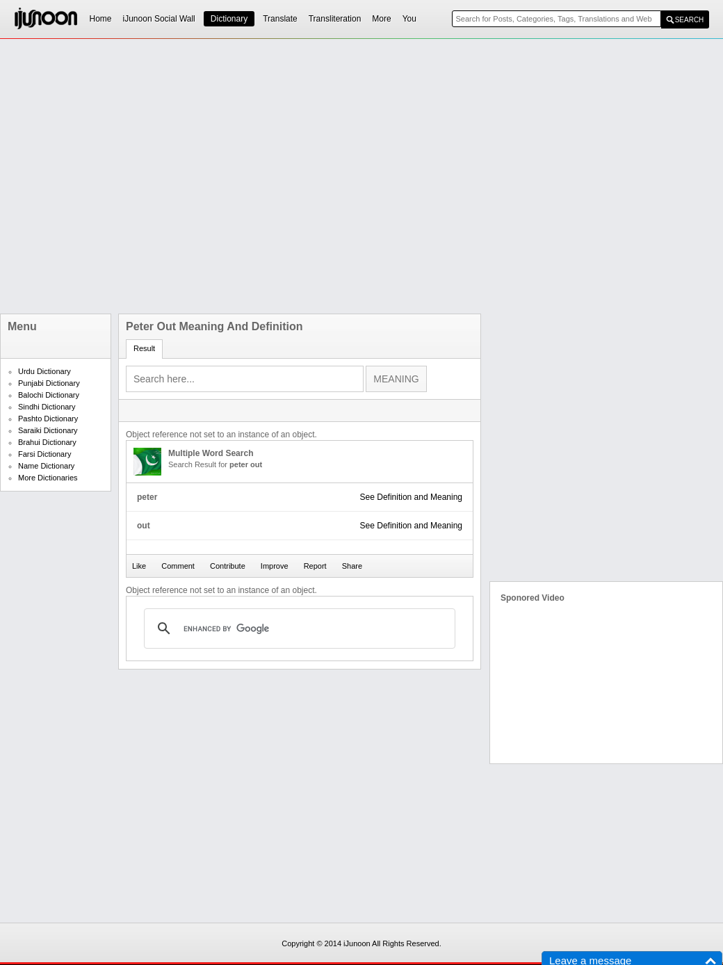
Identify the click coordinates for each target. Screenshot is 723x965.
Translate (280, 19)
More (381, 19)
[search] (298, 628)
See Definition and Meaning (411, 497)
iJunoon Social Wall (159, 19)
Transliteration (335, 19)
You (409, 19)
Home (101, 19)
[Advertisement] (154, 176)
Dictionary (229, 19)
